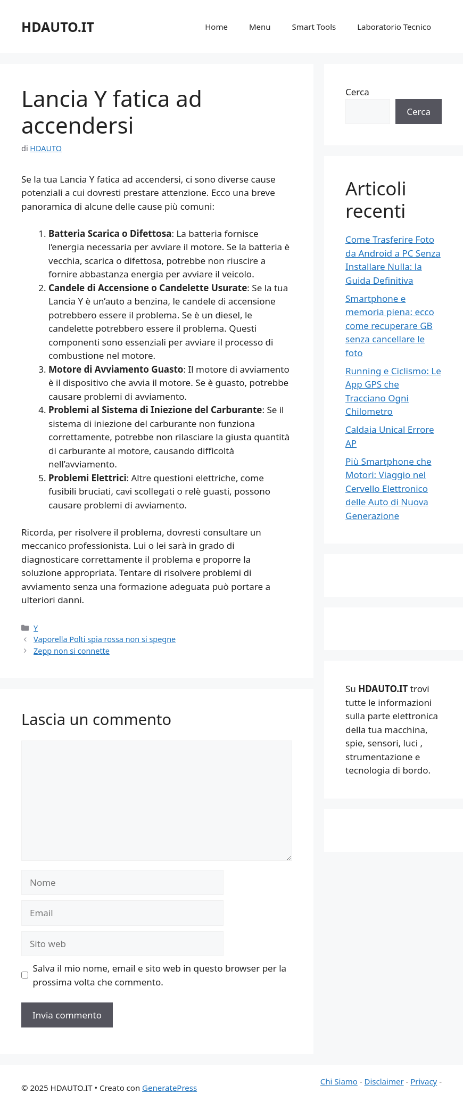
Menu (260, 26)
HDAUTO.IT (57, 27)
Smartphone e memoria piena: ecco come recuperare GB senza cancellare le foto (389, 325)
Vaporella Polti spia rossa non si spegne (105, 639)
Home (216, 26)
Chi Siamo (339, 1081)
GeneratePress (169, 1087)
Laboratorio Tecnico (394, 26)
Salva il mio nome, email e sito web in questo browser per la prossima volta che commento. (160, 975)
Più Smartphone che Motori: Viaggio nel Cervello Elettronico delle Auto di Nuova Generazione (388, 488)
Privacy (423, 1081)
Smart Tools (314, 26)
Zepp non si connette (72, 651)
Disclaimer (384, 1081)
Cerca (357, 92)
